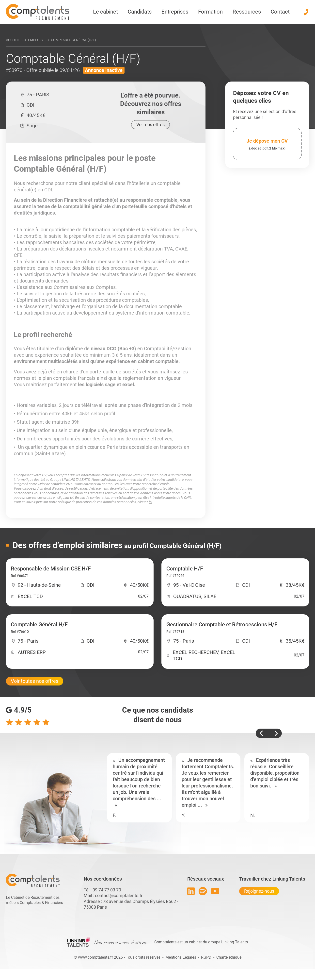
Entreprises (174, 12)
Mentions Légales (180, 957)
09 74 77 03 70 (107, 889)
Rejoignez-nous (259, 891)
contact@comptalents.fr (118, 895)
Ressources (247, 12)
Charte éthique (228, 957)
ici (71, 498)
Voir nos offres (150, 124)
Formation (210, 12)
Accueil (13, 40)
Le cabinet (105, 12)
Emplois (35, 40)
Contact (280, 12)
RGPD (206, 957)
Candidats (140, 12)
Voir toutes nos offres (34, 681)
